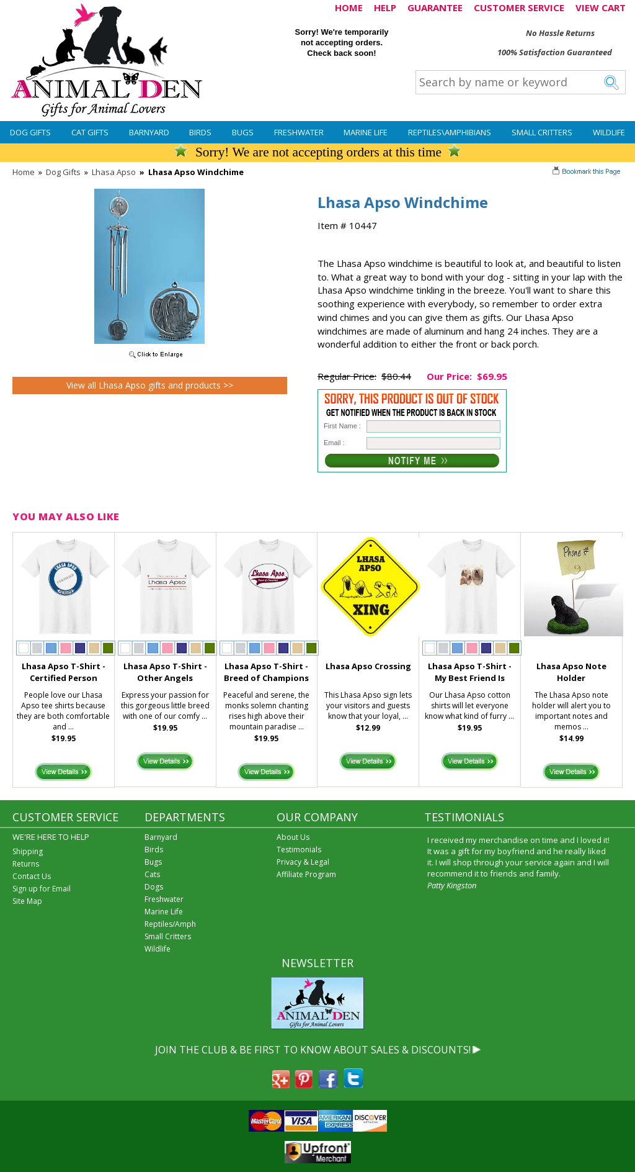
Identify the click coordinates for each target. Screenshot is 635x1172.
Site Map (27, 901)
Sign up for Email (41, 888)
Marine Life (366, 132)
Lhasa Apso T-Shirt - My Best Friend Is (470, 671)
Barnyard (149, 132)
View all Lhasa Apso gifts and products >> (149, 385)
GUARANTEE (435, 7)
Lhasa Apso (114, 172)
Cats (152, 874)
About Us (293, 837)
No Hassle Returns (560, 32)
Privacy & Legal (303, 862)
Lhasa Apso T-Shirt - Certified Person (63, 671)
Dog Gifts (30, 132)
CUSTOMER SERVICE (519, 7)
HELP (385, 7)
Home (23, 172)
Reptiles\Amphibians (449, 132)
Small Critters (542, 132)
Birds (200, 132)
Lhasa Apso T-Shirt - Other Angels (165, 671)
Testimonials (299, 849)
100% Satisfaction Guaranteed (554, 52)
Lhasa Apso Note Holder (571, 671)
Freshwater (299, 132)
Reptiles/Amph (170, 924)
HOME (349, 7)
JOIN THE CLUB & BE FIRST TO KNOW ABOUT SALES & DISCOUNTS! (313, 1050)
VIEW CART (600, 7)
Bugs (243, 132)
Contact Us (31, 876)
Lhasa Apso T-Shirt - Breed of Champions (266, 671)
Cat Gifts (90, 132)
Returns (25, 864)
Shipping (27, 851)
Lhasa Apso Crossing (368, 666)
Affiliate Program (306, 874)
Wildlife (609, 132)
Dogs (153, 886)
